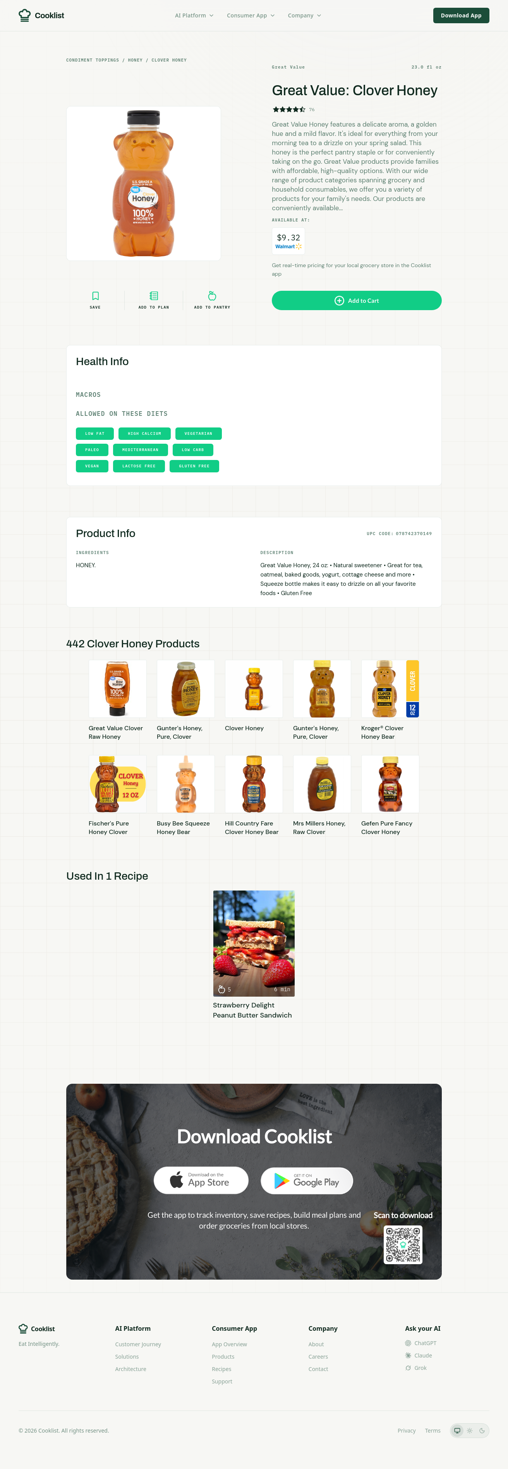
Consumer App (251, 15)
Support (222, 1381)
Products (223, 1356)
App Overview (229, 1344)
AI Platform (195, 15)
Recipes (221, 1369)
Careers (318, 1356)
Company (305, 15)
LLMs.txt (377, 1430)
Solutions (127, 1356)
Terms (433, 1430)
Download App (461, 15)
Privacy (407, 1430)
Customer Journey (138, 1344)
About (316, 1344)
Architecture (130, 1369)
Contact (318, 1369)
